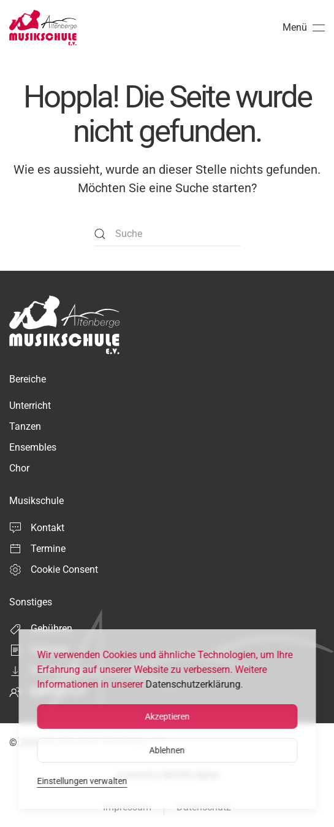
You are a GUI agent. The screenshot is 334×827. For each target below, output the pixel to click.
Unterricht (30, 405)
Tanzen (25, 426)
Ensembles (32, 447)
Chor (19, 468)
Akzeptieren (167, 716)
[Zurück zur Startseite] (43, 27)
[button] (304, 27)
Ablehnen (167, 750)
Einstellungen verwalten (82, 781)
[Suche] (167, 234)
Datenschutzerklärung (192, 684)
